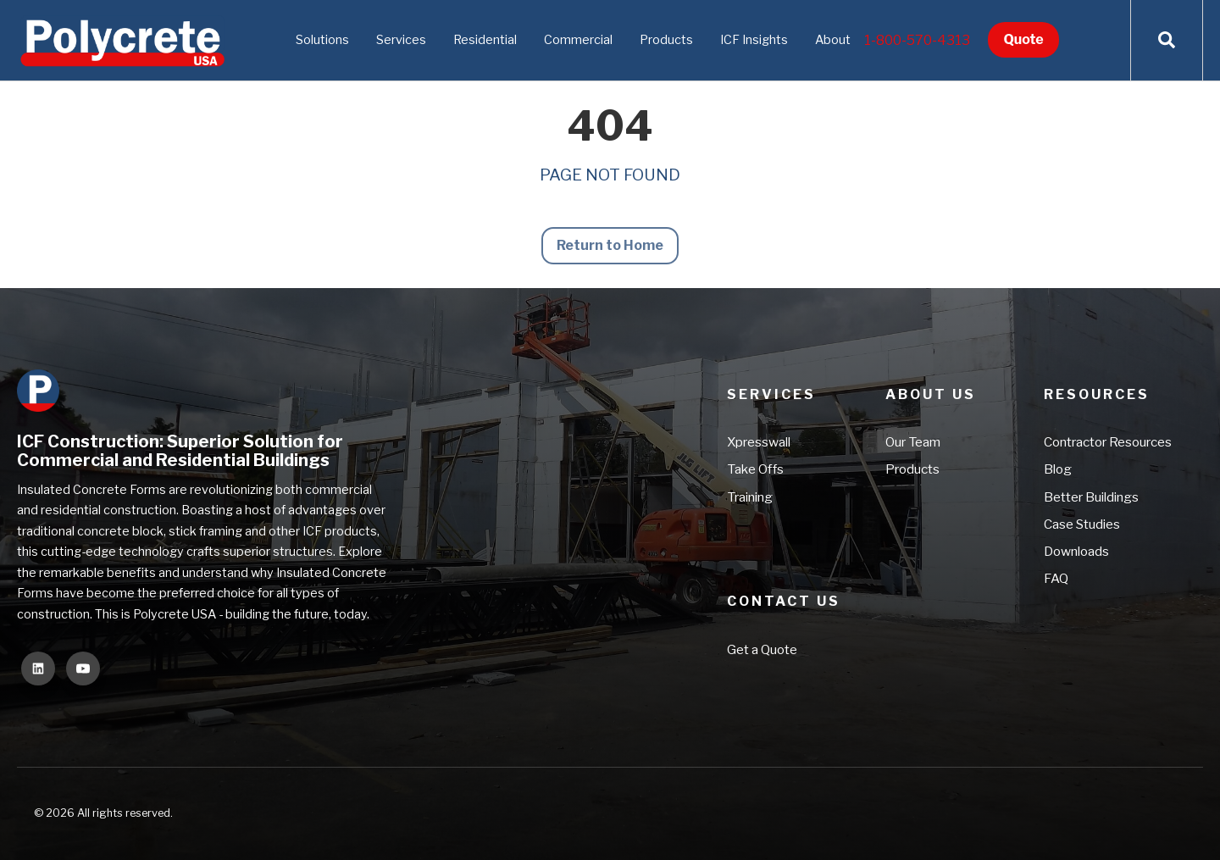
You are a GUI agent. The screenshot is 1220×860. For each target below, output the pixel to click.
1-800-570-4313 (917, 40)
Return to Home (610, 245)
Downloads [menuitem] (1076, 551)
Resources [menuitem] (1097, 394)
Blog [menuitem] (1058, 470)
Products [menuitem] (666, 39)
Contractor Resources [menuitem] (1108, 442)
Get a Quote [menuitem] (762, 649)
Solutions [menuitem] (322, 39)
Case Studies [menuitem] (1082, 524)
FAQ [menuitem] (1056, 579)
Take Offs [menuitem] (755, 470)
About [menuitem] (833, 39)
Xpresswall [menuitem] (758, 442)
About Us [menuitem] (930, 394)
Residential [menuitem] (485, 39)
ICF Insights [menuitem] (754, 39)
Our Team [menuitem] (912, 442)
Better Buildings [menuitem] (1091, 497)
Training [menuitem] (750, 497)
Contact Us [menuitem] (783, 601)
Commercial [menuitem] (578, 39)
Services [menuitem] (401, 39)
